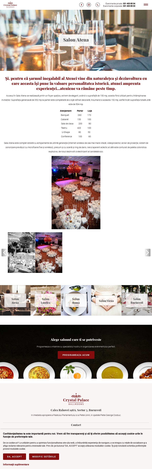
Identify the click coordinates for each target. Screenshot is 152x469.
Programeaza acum (76, 354)
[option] (21, 252)
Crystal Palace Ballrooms (10, 5)
